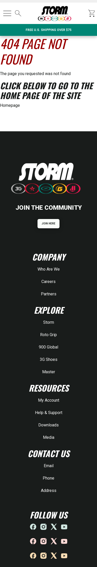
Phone (48, 478)
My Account (48, 400)
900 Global (48, 347)
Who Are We (49, 269)
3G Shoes (48, 359)
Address (48, 490)
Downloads (48, 425)
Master (48, 371)
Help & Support (48, 412)
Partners (48, 293)
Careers (48, 281)
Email (49, 465)
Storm (48, 322)
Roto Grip (48, 334)
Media (48, 437)
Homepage (10, 105)
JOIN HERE (48, 223)
